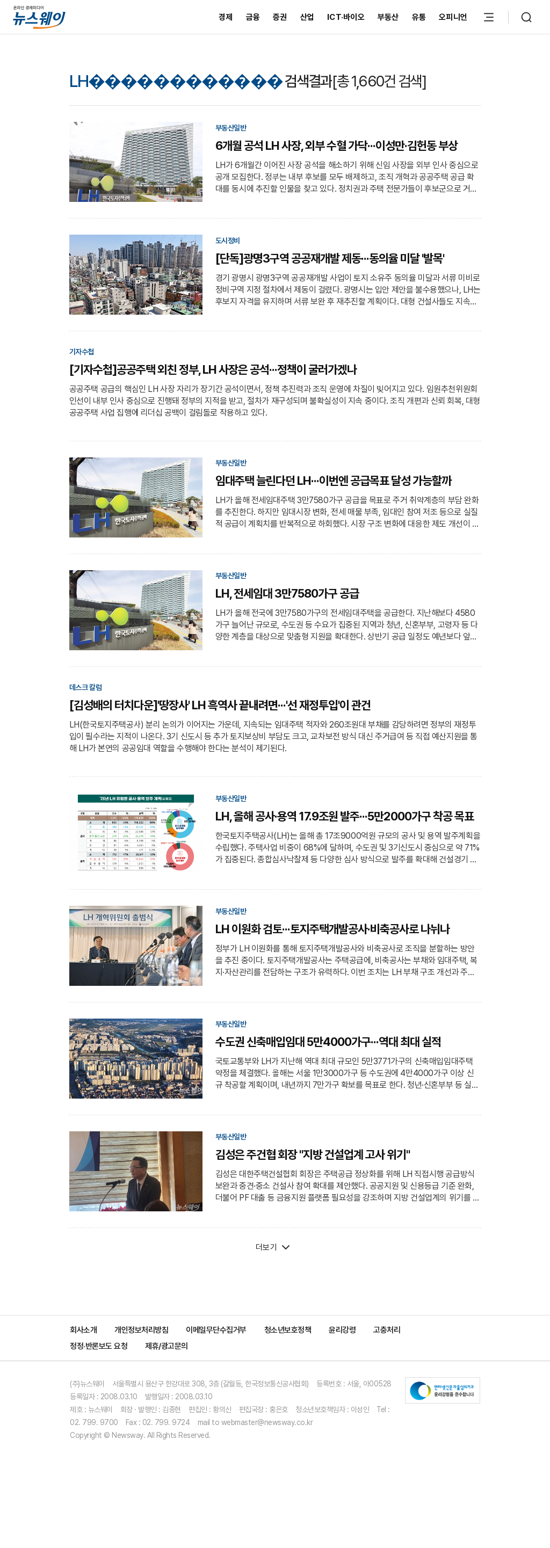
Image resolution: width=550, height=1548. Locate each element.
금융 (253, 17)
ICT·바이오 (346, 17)
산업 (307, 17)
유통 (419, 17)
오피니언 (453, 17)
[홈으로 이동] (39, 16)
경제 (226, 17)
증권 (280, 17)
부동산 (388, 17)
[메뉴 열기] (489, 17)
